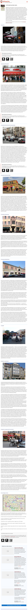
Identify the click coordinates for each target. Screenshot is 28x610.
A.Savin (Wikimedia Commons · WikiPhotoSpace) (16, 194)
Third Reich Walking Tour (17, 588)
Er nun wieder (16, 83)
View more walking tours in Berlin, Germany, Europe (14, 605)
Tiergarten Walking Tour (17, 571)
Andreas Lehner (16, 44)
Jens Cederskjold (16, 144)
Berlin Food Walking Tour (17, 556)
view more (19, 566)
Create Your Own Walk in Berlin (18, 547)
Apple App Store (7, 536)
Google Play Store (12, 536)
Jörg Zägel (16, 233)
